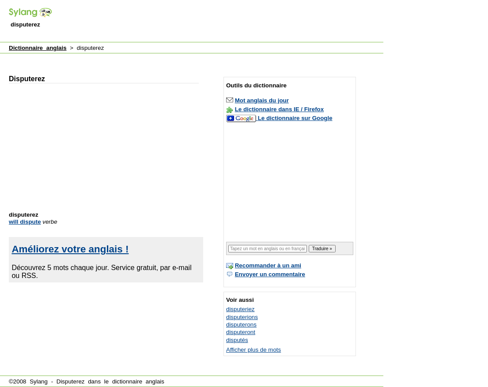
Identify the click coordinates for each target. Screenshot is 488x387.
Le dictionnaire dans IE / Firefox (279, 109)
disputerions (242, 317)
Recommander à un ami (268, 265)
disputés (237, 340)
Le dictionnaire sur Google (295, 118)
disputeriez (240, 309)
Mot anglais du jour (262, 100)
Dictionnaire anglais (38, 48)
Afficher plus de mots (253, 349)
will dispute (25, 221)
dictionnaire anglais (138, 381)
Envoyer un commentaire (270, 274)
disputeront (240, 332)
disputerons (241, 324)
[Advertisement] (222, 21)
